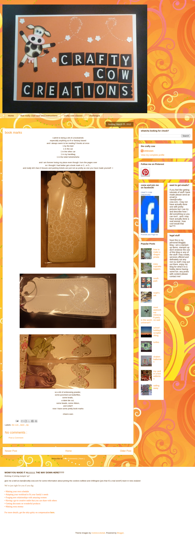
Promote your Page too (149, 234)
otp (27, 425)
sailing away (156, 386)
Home (11, 115)
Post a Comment (16, 438)
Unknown (148, 151)
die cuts (15, 425)
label (22, 425)
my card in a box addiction (157, 375)
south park (156, 279)
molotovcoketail (98, 533)
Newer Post (11, 451)
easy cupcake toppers (157, 266)
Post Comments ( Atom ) (74, 458)
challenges (94, 115)
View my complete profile (152, 155)
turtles (156, 342)
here (52, 512)
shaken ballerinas (157, 359)
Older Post (125, 451)
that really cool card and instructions (38, 115)
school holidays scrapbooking (157, 331)
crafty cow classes (73, 115)
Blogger (120, 533)
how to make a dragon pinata (156, 253)
